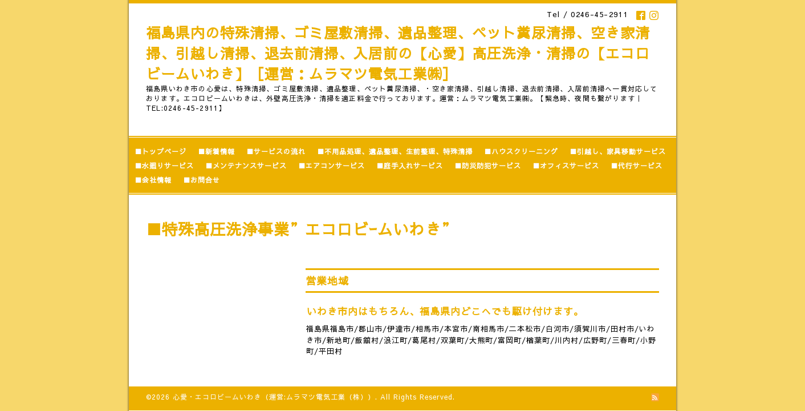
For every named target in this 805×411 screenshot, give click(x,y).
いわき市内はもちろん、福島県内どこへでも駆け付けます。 (445, 311)
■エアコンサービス (331, 165)
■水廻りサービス (164, 165)
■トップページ (160, 151)
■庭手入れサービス (409, 165)
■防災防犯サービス (487, 165)
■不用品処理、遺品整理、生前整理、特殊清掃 (395, 151)
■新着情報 (216, 151)
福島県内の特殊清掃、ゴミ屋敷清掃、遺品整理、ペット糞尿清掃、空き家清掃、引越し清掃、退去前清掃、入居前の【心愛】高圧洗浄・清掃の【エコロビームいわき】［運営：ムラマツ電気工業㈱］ (398, 53)
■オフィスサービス (565, 165)
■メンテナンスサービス (246, 165)
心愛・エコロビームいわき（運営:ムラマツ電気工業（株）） (274, 396)
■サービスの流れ (276, 151)
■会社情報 (153, 179)
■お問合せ (201, 179)
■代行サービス (636, 165)
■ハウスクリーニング (521, 151)
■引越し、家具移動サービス (618, 151)
